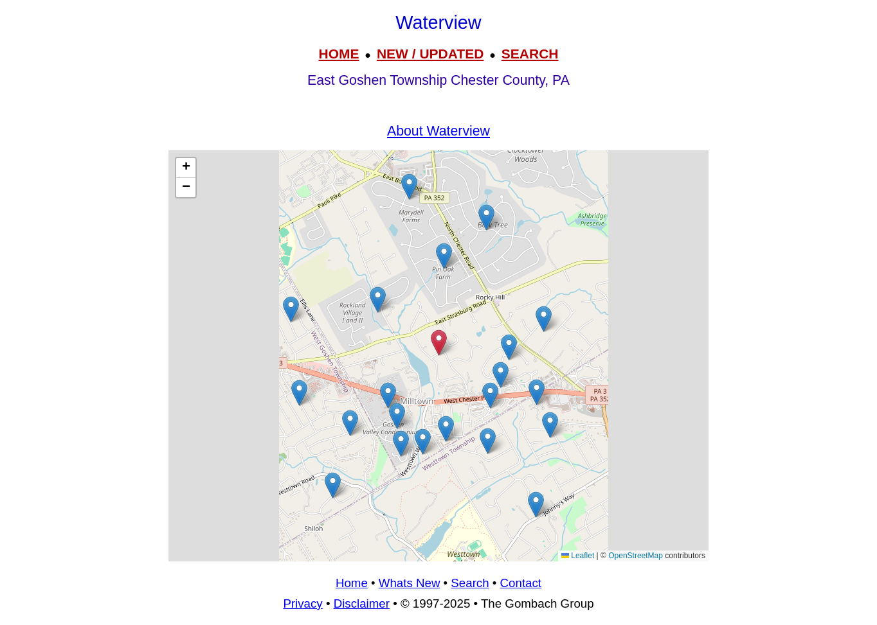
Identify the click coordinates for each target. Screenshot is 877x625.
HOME (338, 53)
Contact (520, 583)
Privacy (302, 603)
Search (470, 583)
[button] (509, 347)
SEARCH (530, 53)
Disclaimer (362, 603)
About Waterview (438, 131)
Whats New (409, 583)
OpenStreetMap (635, 555)
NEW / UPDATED (430, 53)
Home (352, 583)
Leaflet (577, 555)
